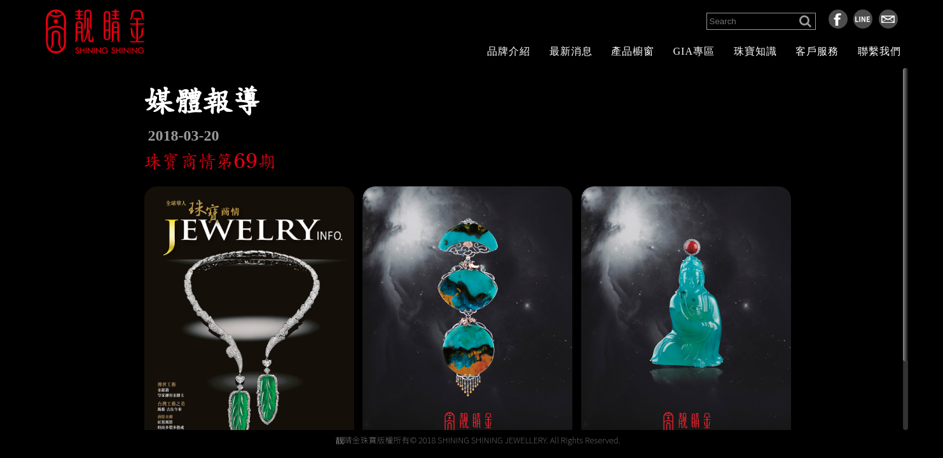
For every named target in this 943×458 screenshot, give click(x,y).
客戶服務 (817, 51)
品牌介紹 (508, 51)
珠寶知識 (755, 51)
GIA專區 (694, 51)
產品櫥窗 (632, 51)
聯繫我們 (879, 51)
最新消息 (571, 51)
